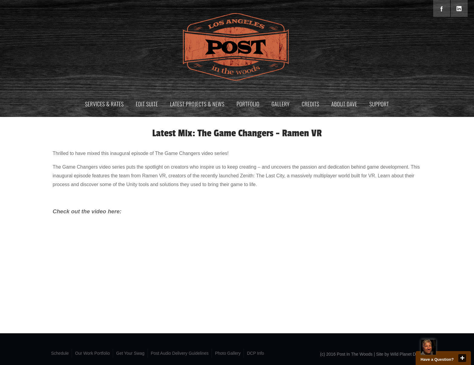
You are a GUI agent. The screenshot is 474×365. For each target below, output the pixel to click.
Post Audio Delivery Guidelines (180, 353)
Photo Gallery (228, 353)
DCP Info (255, 353)
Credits (310, 104)
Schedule (60, 353)
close (462, 358)
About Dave (344, 104)
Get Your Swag (130, 353)
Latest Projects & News (197, 104)
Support (379, 104)
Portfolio (247, 104)
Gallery (280, 104)
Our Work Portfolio (92, 353)
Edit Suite (147, 104)
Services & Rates (104, 104)
